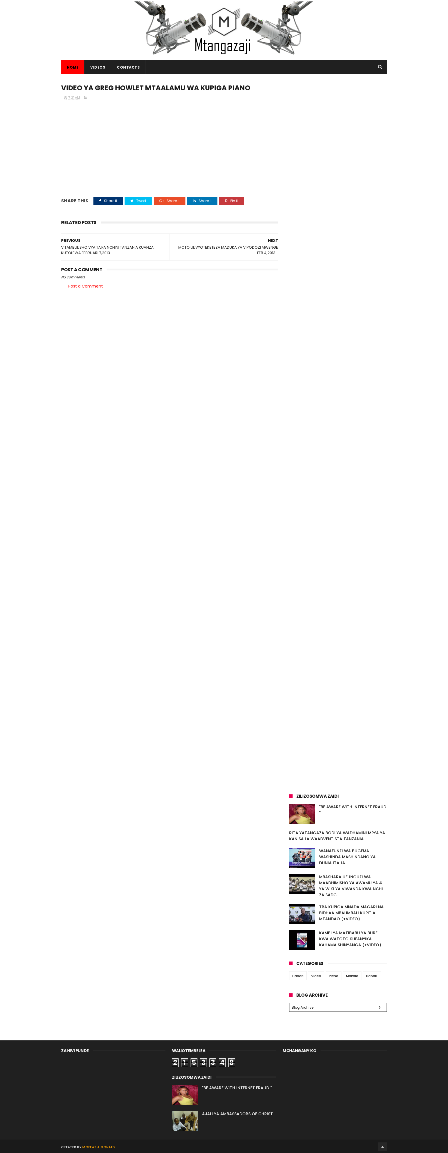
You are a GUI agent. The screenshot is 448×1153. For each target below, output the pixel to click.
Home (73, 67)
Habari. (372, 976)
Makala (352, 976)
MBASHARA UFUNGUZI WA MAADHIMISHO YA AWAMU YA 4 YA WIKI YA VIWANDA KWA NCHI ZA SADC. (351, 886)
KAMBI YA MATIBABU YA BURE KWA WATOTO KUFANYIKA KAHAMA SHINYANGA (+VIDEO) (350, 939)
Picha (333, 976)
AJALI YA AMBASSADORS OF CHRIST (237, 1113)
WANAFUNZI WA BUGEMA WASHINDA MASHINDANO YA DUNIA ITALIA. (347, 857)
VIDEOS (97, 67)
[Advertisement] (338, 122)
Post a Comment (85, 286)
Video (316, 976)
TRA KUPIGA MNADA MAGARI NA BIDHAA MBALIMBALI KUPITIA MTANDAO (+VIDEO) (351, 913)
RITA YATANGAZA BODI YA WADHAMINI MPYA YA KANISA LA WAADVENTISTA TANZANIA (337, 836)
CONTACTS (128, 67)
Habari (297, 976)
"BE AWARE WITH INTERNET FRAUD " (237, 1087)
